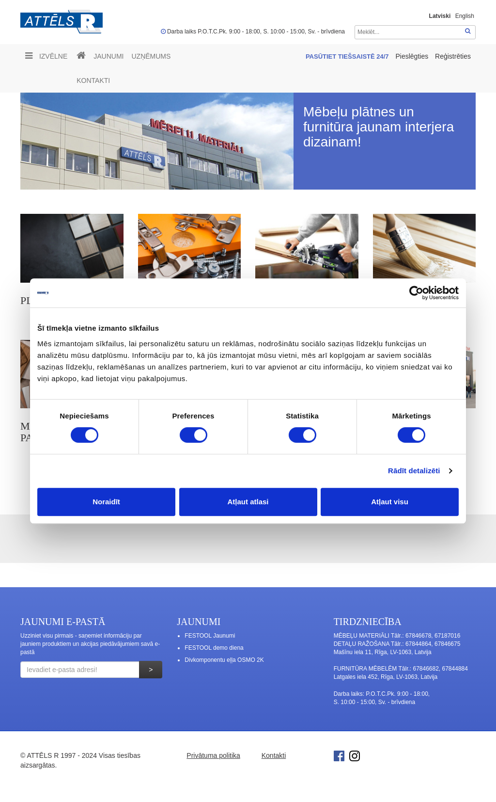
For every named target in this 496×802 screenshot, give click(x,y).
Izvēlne (46, 55)
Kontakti (93, 80)
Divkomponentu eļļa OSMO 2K (224, 660)
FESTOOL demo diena (214, 647)
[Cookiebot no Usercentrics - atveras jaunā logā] (416, 293)
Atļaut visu (389, 501)
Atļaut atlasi (247, 501)
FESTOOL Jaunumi (210, 635)
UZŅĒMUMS (150, 56)
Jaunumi (108, 56)
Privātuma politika (213, 755)
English (464, 16)
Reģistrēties (453, 56)
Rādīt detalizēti (414, 470)
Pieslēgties (412, 56)
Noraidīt (106, 501)
